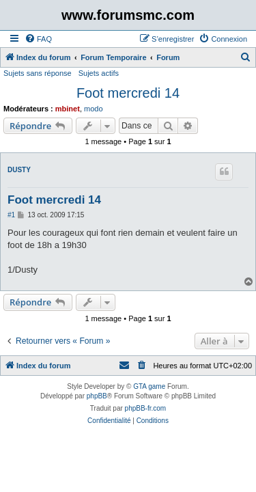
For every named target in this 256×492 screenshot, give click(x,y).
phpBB (97, 396)
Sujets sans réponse (37, 73)
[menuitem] (38, 39)
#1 (11, 215)
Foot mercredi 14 (128, 92)
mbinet (67, 109)
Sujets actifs (99, 73)
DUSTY (19, 170)
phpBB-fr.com (146, 408)
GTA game (149, 386)
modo (93, 109)
